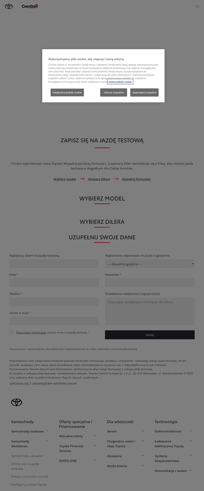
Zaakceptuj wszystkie (144, 92)
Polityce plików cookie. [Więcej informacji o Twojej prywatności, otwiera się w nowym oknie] (120, 81)
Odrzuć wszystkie (114, 92)
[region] (103, 76)
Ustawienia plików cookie (67, 92)
